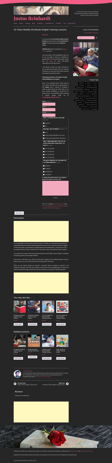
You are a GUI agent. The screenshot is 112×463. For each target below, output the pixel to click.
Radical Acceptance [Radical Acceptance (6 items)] (92, 100)
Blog (33, 23)
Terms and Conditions (87, 451)
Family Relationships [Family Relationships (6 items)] (92, 87)
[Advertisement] (41, 231)
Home (15, 23)
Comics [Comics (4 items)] (95, 85)
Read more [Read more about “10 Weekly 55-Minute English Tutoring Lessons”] (18, 358)
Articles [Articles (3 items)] (95, 83)
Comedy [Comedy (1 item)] (89, 85)
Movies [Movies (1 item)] (95, 96)
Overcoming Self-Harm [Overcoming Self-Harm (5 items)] (91, 98)
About (21, 23)
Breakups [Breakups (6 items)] (81, 85)
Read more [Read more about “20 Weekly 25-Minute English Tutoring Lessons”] (32, 324)
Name (46, 101)
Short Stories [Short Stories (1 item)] (93, 106)
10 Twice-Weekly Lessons (49, 206)
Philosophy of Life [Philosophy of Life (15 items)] (80, 100)
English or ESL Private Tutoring (51, 208)
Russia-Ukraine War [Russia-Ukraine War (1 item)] (92, 104)
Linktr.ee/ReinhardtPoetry (91, 33)
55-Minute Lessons (62, 206)
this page (49, 61)
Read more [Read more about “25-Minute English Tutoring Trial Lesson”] (32, 357)
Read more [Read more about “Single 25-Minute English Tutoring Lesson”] (61, 358)
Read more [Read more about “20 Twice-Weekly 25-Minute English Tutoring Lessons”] (61, 324)
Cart (64, 23)
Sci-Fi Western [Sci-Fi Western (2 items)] (84, 106)
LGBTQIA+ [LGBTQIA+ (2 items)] (81, 93)
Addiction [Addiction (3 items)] (81, 83)
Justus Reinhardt (32, 18)
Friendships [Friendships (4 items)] (87, 89)
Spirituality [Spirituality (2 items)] (94, 109)
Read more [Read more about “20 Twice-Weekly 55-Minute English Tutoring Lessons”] (46, 324)
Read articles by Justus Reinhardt (43, 376)
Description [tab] (19, 213)
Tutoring (27, 23)
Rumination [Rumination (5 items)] (81, 104)
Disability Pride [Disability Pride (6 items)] (80, 87)
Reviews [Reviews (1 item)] (80, 102)
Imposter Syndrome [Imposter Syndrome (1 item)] (80, 91)
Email (46, 106)
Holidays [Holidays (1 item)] (95, 89)
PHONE (46, 112)
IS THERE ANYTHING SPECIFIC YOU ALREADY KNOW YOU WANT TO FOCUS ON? (54, 178)
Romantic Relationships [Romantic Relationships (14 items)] (91, 102)
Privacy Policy (74, 451)
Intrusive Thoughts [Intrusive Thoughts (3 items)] (92, 91)
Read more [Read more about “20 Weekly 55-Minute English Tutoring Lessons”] (18, 324)
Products (58, 23)
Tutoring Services (59, 204)
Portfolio (39, 23)
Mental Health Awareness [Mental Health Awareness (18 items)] (84, 96)
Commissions (49, 23)
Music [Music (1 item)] (81, 98)
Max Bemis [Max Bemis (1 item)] (94, 93)
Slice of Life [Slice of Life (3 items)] (86, 109)
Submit (55, 197)
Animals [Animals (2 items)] (89, 83)
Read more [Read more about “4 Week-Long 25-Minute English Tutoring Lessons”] (46, 358)
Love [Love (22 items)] (88, 93)
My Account (71, 23)
